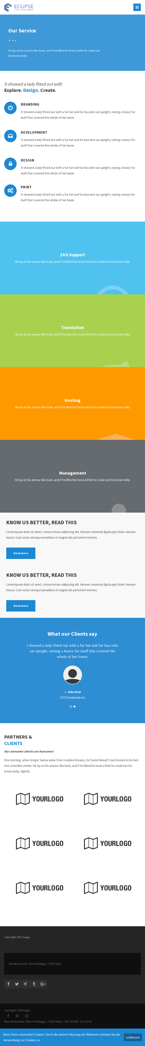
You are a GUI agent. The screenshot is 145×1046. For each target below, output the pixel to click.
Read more (21, 553)
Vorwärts (131, 674)
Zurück (12, 674)
